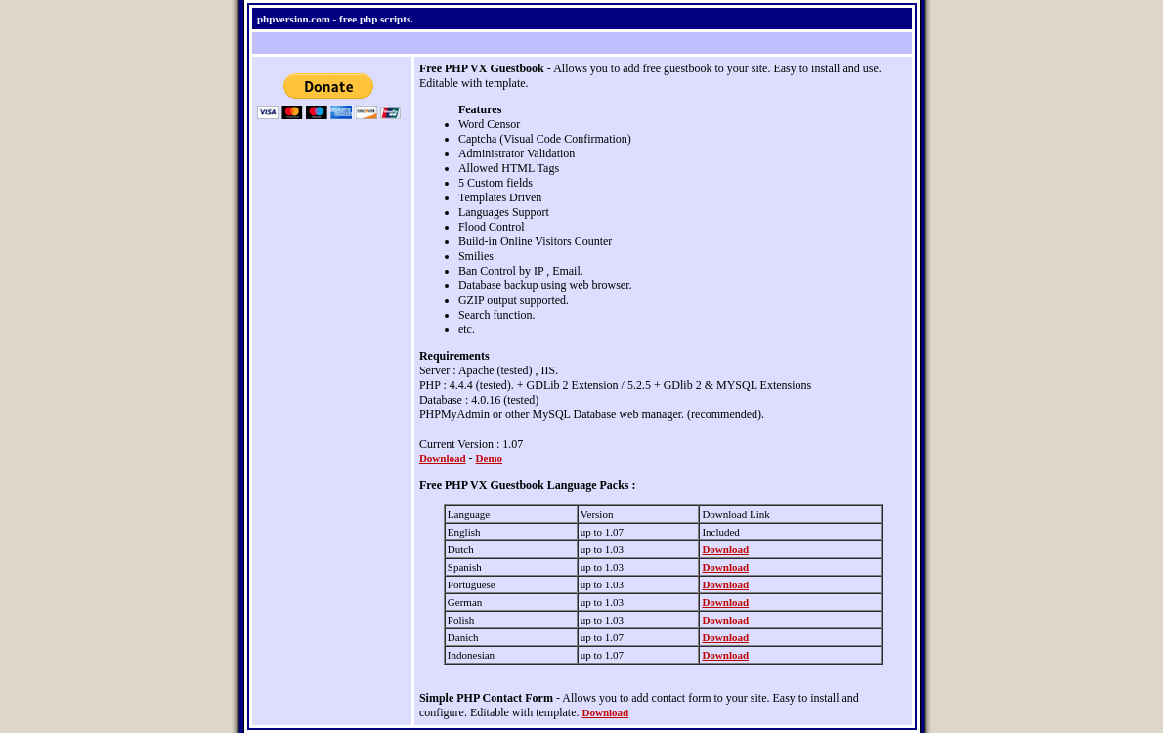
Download (442, 458)
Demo (489, 458)
